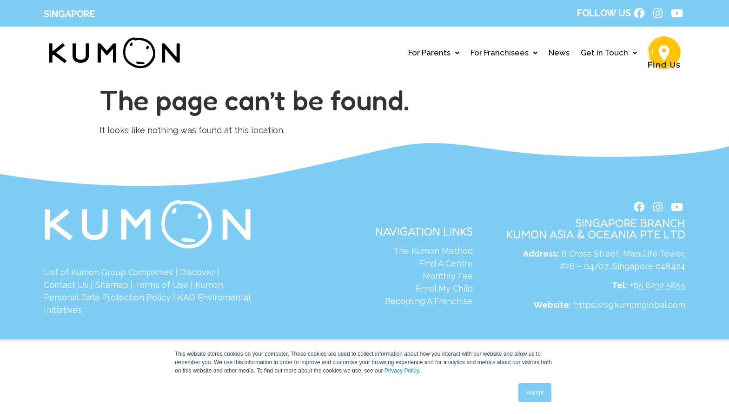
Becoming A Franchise (429, 302)
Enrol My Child (444, 290)
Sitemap (111, 286)
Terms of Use (161, 286)
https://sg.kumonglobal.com (629, 308)
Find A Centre (446, 265)
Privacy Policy (401, 370)
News (559, 54)
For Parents (433, 54)
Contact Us (66, 286)
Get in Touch (609, 54)
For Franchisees (504, 54)
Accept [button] (534, 392)
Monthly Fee (448, 277)
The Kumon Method (433, 252)
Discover (197, 273)
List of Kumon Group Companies (108, 273)
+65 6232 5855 (657, 289)
